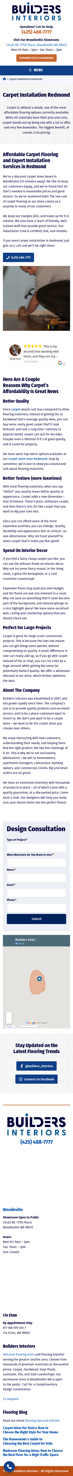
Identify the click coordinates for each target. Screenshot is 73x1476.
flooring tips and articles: (42, 1420)
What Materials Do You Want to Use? (30, 854)
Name (11, 869)
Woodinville (13, 1210)
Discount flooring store (18, 1354)
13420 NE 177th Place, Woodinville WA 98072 (36, 45)
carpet (15, 409)
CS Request (11, 1399)
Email (11, 885)
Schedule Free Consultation (36, 58)
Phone (11, 900)
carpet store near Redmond (27, 459)
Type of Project (17, 839)
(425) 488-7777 (37, 32)
